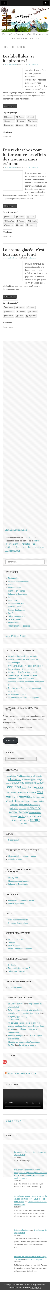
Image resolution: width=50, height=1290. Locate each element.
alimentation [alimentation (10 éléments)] (38, 776)
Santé (10, 613)
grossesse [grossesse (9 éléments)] (40, 797)
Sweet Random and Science (20, 949)
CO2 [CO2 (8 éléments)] (8, 792)
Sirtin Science (14, 945)
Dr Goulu (12, 965)
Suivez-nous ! (13, 1121)
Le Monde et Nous (11, 64)
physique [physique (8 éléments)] (37, 805)
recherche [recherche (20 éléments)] (34, 808)
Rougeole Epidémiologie (18, 923)
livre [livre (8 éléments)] (19, 801)
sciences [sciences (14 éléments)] (36, 816)
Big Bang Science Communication (22, 856)
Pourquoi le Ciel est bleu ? (19, 968)
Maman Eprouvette (16, 903)
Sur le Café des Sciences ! (22, 1073)
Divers (10, 584)
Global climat (13, 840)
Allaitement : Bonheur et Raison (21, 900)
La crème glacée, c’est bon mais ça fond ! (24, 252)
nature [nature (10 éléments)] (41, 801)
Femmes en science (16, 591)
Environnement (14, 588)
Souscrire (10, 741)
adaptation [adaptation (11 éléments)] (11, 776)
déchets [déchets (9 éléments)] (13, 792)
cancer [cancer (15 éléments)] (40, 782)
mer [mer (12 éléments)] (28, 801)
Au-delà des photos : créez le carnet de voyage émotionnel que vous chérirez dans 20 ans (26, 1026)
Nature (11, 597)
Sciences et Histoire (16, 616)
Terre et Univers (14, 619)
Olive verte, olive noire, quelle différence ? (25, 666)
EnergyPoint (13, 878)
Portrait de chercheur (17, 610)
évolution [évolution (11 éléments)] (25, 823)
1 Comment (33, 258)
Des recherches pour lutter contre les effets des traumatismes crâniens (24, 157)
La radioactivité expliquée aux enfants (23, 656)
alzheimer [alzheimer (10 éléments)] (26, 779)
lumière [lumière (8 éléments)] (23, 801)
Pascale (27, 537)
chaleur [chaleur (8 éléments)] (24, 788)
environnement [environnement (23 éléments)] (17, 796)
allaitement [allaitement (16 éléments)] (14, 779)
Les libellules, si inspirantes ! (18, 58)
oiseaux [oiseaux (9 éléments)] (22, 805)
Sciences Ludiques (16, 1035)
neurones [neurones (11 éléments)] (14, 804)
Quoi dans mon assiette (18, 920)
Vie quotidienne (14, 623)
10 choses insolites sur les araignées (23, 698)
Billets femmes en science (16, 529)
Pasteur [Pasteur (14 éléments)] (29, 804)
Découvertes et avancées (18, 581)
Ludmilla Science (15, 859)
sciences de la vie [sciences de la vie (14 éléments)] (19, 820)
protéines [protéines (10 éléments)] (22, 808)
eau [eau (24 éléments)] (40, 792)
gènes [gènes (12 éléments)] (8, 801)
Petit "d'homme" (14, 607)
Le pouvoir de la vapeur (18, 694)
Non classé (12, 600)
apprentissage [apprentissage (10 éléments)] (36, 779)
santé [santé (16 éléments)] (21, 816)
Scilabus (11, 942)
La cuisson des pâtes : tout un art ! (22, 672)
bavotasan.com (36, 1287)
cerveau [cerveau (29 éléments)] (14, 787)
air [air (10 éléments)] (32, 776)
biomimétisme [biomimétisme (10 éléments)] (30, 783)
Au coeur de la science (17, 939)
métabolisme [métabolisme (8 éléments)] (35, 801)
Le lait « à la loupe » (27, 1045)
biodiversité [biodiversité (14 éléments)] (18, 782)
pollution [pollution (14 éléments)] (13, 808)
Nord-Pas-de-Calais (16, 603)
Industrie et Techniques (17, 594)
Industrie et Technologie (18, 884)
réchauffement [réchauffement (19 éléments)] (19, 812)
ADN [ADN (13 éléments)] (19, 776)
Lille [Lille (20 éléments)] (15, 801)
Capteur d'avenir (15, 988)
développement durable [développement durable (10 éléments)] (26, 792)
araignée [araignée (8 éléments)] (8, 783)
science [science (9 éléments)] (28, 816)
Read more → (9, 106)
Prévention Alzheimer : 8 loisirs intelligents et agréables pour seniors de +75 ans (30, 1173)
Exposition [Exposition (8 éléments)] (32, 797)
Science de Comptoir (16, 971)
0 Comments (33, 64)
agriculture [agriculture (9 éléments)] (26, 776)
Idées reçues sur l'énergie (18, 881)
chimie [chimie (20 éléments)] (31, 787)
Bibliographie (13, 578)
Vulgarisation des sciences (19, 626)
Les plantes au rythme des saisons (22, 669)
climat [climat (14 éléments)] (39, 787)
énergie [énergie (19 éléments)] (35, 820)
